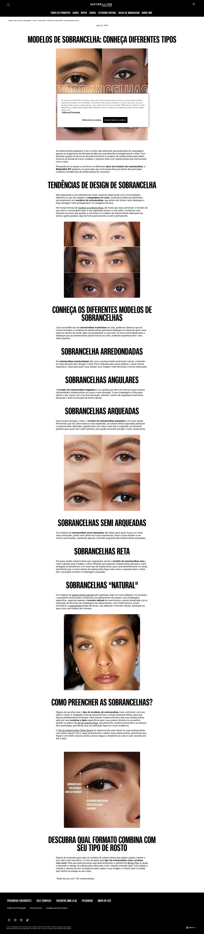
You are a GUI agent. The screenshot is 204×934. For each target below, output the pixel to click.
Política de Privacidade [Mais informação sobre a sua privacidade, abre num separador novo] (71, 112)
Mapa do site (104, 900)
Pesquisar (87, 900)
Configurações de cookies (56, 908)
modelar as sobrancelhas (90, 207)
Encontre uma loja (66, 900)
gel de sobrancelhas (87, 722)
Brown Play (133, 863)
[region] (103, 110)
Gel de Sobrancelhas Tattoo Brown (75, 730)
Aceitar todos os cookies (115, 120)
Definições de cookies (91, 120)
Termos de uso (36, 908)
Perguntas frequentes (19, 900)
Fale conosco (44, 900)
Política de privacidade (16, 908)
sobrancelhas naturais (83, 595)
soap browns (75, 605)
